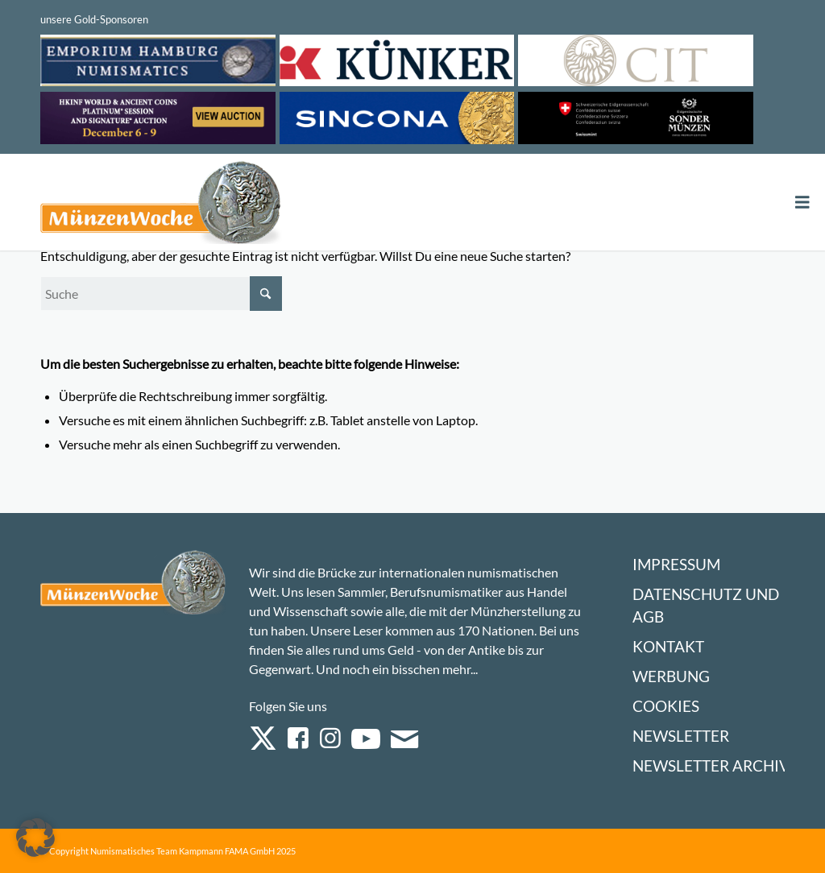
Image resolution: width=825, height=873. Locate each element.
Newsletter (680, 735)
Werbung (671, 676)
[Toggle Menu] (802, 202)
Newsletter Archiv (711, 765)
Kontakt (668, 646)
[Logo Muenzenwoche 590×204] (161, 205)
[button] (35, 837)
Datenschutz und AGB (705, 605)
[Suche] (161, 293)
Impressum (676, 564)
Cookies (665, 706)
